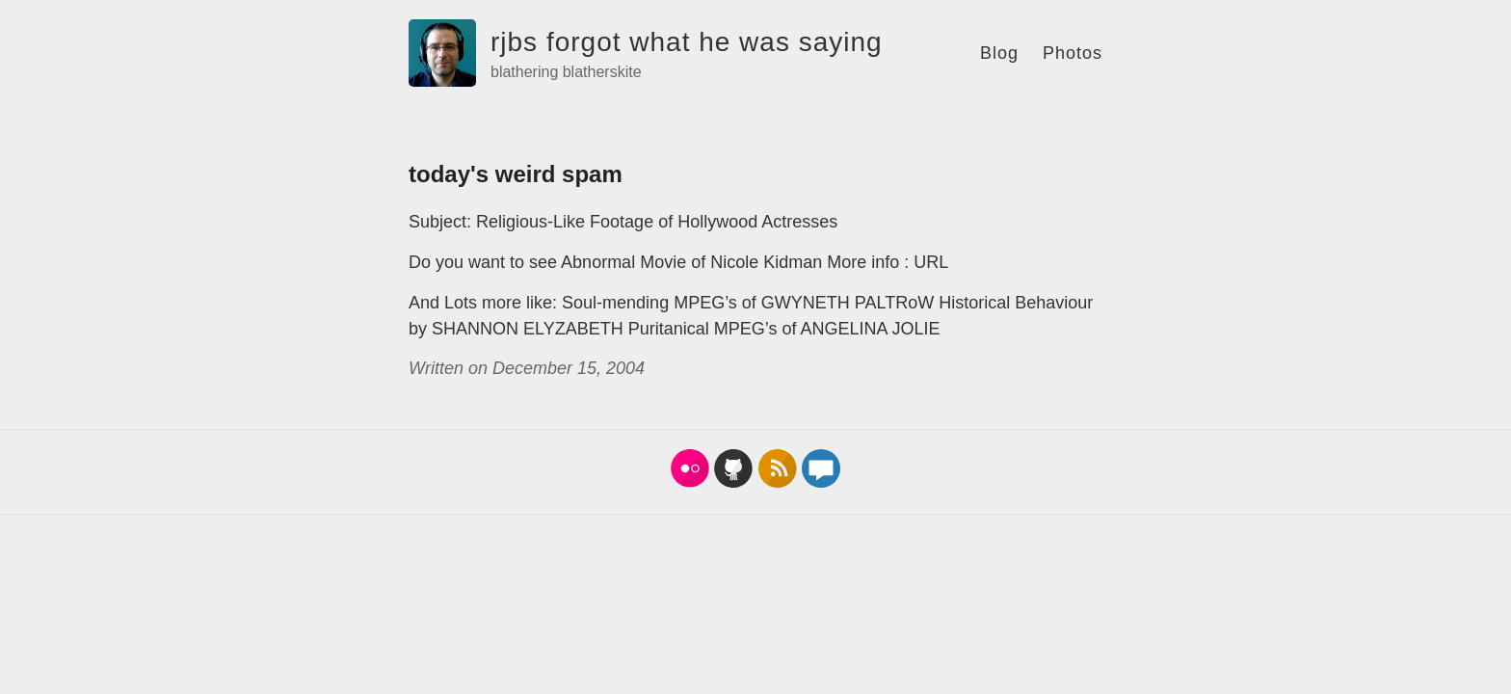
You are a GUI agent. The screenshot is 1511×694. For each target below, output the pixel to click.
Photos (1072, 53)
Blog (999, 53)
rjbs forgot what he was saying (686, 42)
